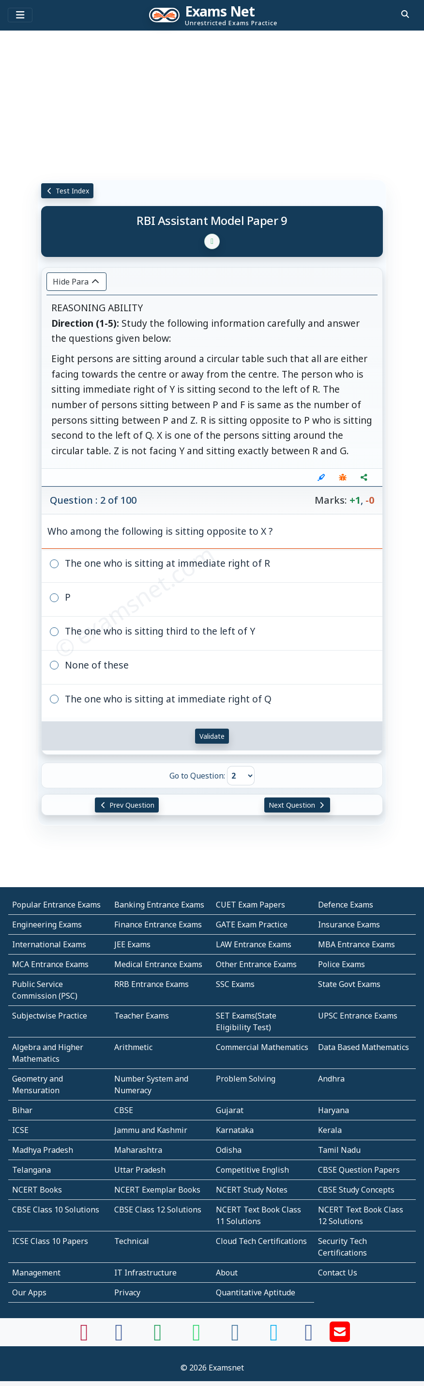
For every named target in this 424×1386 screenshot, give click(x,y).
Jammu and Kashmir (150, 1130)
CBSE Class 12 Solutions (157, 1209)
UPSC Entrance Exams (357, 1015)
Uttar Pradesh (140, 1169)
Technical (131, 1241)
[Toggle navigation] (20, 15)
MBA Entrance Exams (356, 944)
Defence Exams (345, 904)
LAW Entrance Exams (253, 944)
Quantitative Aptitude (255, 1292)
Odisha (229, 1150)
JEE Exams (132, 944)
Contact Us (337, 1272)
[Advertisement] (212, 104)
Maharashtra (138, 1150)
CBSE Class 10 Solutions (55, 1209)
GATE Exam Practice (252, 924)
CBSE (123, 1110)
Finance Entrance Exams (158, 924)
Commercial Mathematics (262, 1047)
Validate (212, 736)
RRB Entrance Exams (151, 984)
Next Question (297, 805)
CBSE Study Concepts (356, 1189)
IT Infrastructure (145, 1272)
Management (36, 1272)
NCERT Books (37, 1189)
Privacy (127, 1292)
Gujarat (229, 1110)
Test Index (67, 190)
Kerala (330, 1130)
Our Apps (29, 1292)
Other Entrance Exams (256, 964)
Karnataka (235, 1130)
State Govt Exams (349, 984)
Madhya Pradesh (42, 1150)
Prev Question (127, 805)
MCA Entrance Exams (50, 964)
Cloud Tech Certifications (261, 1241)
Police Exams (341, 964)
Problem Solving (245, 1078)
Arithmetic (133, 1047)
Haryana (333, 1110)
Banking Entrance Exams (159, 904)
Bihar (22, 1110)
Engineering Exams (47, 924)
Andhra (331, 1078)
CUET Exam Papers (250, 904)
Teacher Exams (141, 1015)
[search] (405, 14)
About (227, 1272)
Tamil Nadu (339, 1150)
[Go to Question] (241, 775)
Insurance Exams (349, 924)
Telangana (31, 1169)
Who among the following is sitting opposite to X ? (160, 531)
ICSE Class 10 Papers (50, 1241)
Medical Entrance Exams (158, 964)
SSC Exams (235, 984)
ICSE (20, 1130)
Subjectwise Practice (49, 1015)
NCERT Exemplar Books (157, 1189)
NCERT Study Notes (252, 1189)
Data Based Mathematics (363, 1047)
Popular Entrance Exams (56, 904)
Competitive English (252, 1169)
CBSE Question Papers (359, 1169)
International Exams (49, 944)
